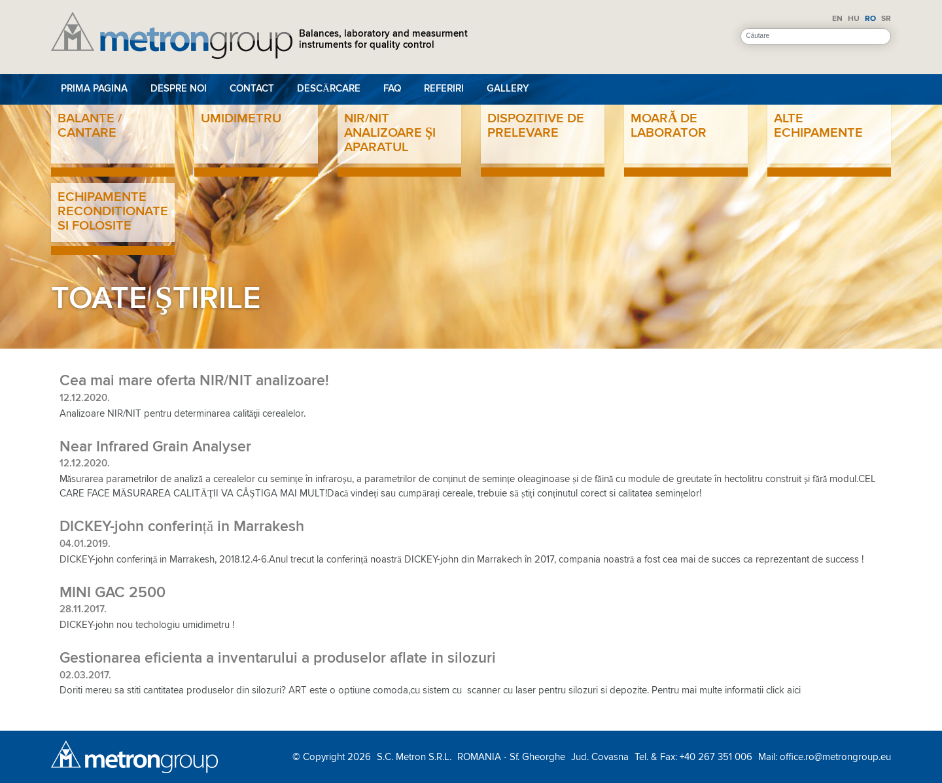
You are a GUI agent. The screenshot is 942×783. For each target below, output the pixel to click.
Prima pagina (94, 88)
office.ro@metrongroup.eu (835, 757)
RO (870, 19)
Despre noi (178, 88)
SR (886, 19)
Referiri (444, 88)
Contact (252, 88)
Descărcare (328, 88)
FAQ (392, 88)
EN (837, 19)
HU (854, 19)
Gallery (508, 88)
